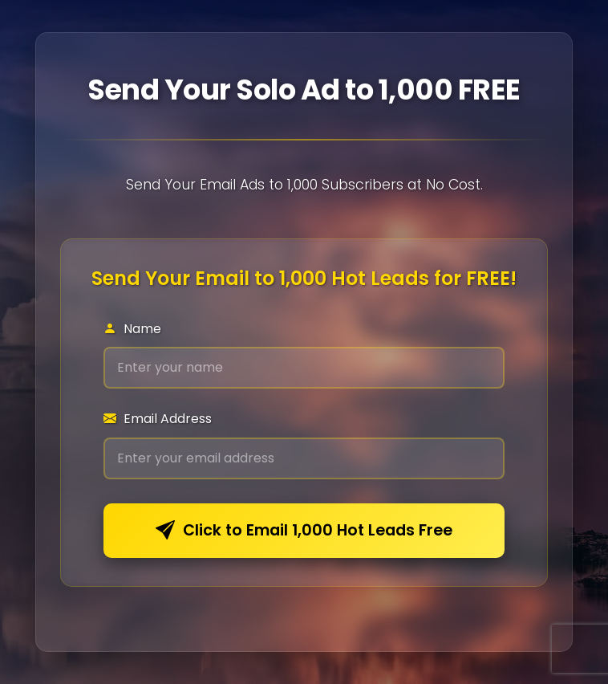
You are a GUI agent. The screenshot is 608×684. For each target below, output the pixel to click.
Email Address (157, 418)
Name (132, 329)
